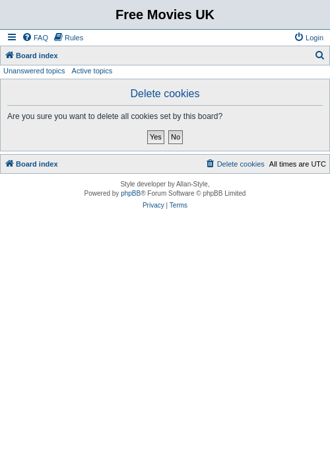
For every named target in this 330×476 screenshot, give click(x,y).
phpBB (131, 193)
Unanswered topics (34, 71)
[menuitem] (35, 38)
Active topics (92, 71)
